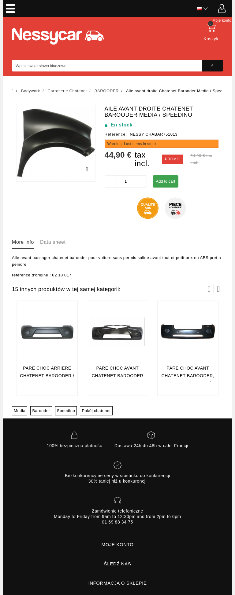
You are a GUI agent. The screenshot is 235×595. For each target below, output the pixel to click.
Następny (218, 289)
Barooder (41, 410)
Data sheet (52, 242)
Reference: (116, 134)
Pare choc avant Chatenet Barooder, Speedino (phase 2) (188, 376)
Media (19, 410)
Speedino (66, 410)
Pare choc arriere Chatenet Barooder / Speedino (47, 376)
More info (23, 242)
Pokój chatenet (96, 410)
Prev (209, 289)
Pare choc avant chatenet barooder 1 (117, 376)
